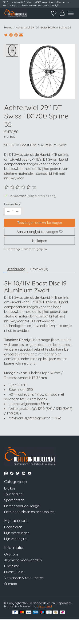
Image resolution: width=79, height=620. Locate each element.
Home (8, 27)
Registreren (13, 527)
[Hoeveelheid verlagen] (8, 211)
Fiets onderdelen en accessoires (29, 511)
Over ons (11, 554)
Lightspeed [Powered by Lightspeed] (44, 606)
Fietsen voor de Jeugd (21, 505)
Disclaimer (12, 566)
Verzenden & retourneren (24, 577)
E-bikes (9, 488)
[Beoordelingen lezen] (18, 187)
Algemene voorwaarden (23, 560)
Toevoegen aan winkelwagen (39, 222)
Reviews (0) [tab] (39, 268)
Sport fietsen (14, 500)
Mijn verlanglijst (16, 538)
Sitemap (10, 583)
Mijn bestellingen (16, 532)
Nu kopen (39, 240)
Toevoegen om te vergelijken (25, 248)
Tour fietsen (13, 494)
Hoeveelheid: (13, 203)
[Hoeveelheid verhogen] (17, 211)
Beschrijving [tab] (16, 268)
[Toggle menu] (70, 13)
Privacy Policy (14, 571)
